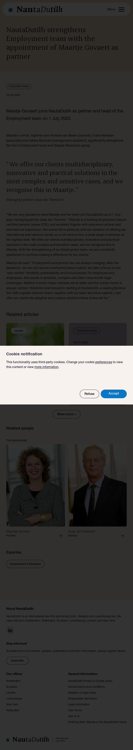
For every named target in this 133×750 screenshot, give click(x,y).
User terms (75, 710)
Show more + (66, 414)
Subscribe (17, 661)
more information (46, 367)
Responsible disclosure (82, 699)
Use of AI (73, 716)
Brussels (11, 687)
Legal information (79, 704)
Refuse (89, 394)
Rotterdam (12, 710)
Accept (114, 393)
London (11, 693)
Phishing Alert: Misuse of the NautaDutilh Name (97, 722)
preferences (103, 362)
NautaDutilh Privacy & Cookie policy (90, 681)
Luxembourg (14, 699)
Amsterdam (13, 681)
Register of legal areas (82, 693)
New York (12, 704)
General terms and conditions (86, 687)
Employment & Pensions (25, 564)
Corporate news (19, 86)
